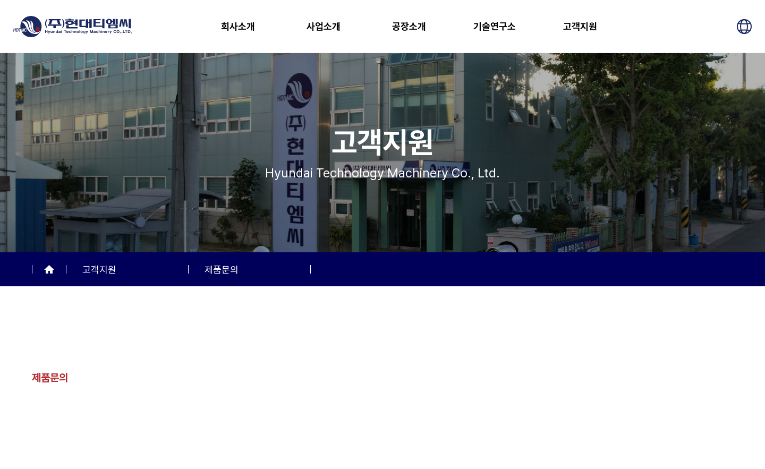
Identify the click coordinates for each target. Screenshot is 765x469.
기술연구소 (494, 26)
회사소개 (238, 26)
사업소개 (324, 26)
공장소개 (409, 26)
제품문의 (222, 269)
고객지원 (580, 26)
